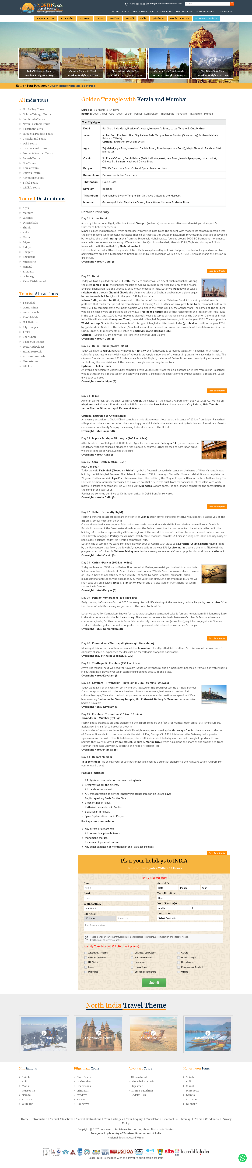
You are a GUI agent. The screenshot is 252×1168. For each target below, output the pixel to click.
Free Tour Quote (217, 271)
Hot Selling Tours (33, 109)
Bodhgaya (83, 1103)
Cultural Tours (31, 172)
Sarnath (81, 1099)
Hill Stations (30, 288)
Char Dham (30, 302)
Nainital (27, 237)
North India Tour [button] (143, 11)
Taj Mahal (29, 268)
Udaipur (52, 227)
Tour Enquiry (225, 11)
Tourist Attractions (61, 1118)
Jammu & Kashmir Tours (38, 153)
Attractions (165, 11)
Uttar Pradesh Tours (35, 148)
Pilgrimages (30, 292)
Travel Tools (153, 1118)
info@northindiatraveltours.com (166, 3)
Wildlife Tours (31, 187)
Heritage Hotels (32, 317)
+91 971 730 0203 (136, 4)
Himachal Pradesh (142, 1081)
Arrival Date (164, 883)
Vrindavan (83, 1089)
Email (87, 893)
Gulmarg (28, 242)
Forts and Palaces (33, 312)
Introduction (120, 11)
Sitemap (185, 1118)
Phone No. (90, 913)
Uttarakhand (139, 1076)
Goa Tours (29, 163)
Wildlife (27, 332)
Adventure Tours (33, 177)
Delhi (144, 18)
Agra (26, 208)
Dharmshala (54, 212)
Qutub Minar (30, 273)
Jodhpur (28, 227)
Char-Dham (84, 1076)
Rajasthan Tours (33, 128)
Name (87, 883)
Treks (26, 297)
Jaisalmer (159, 18)
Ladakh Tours (31, 158)
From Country (92, 903)
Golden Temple (180, 18)
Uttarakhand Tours (34, 138)
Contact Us (170, 1118)
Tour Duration (166, 893)
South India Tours (34, 119)
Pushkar (115, 18)
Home (20, 85)
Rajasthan (137, 1085)
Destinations (184, 11)
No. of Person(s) (167, 903)
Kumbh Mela (30, 283)
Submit (154, 982)
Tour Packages (205, 11)
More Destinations (207, 18)
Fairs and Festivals (34, 322)
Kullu (50, 217)
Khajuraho (66, 18)
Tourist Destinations (88, 1118)
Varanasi (84, 18)
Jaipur (99, 18)
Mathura (52, 208)
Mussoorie (53, 232)
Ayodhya (82, 1094)
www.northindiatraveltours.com (121, 1128)
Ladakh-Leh (138, 1094)
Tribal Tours (30, 182)
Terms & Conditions (206, 1118)
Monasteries (30, 327)
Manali (130, 18)
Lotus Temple (31, 278)
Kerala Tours (30, 168)
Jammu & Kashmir (142, 1089)
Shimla (27, 217)
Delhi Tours (30, 143)
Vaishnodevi (84, 1081)
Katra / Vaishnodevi (54, 245)
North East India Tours (36, 124)
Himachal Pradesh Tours (38, 133)
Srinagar (52, 237)
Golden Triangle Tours (37, 114)
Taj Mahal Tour (44, 18)
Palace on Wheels (33, 307)
